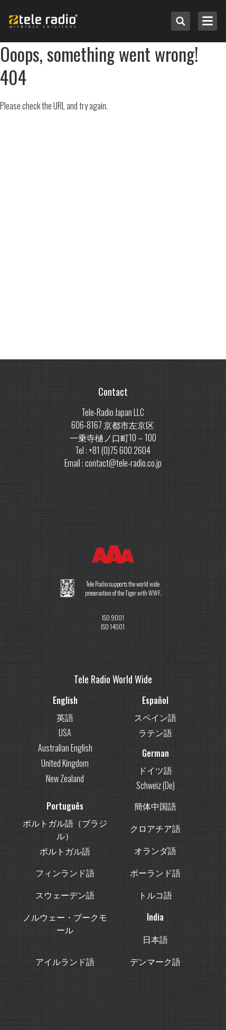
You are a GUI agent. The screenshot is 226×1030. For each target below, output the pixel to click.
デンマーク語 (155, 961)
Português (64, 806)
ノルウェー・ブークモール (65, 923)
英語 (64, 717)
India (155, 917)
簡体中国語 (155, 806)
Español (155, 700)
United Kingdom (65, 763)
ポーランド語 (155, 872)
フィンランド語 (65, 872)
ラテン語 (155, 732)
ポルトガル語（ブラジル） (65, 829)
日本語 (155, 939)
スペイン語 (155, 717)
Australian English (65, 747)
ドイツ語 (155, 770)
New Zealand (65, 778)
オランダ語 (155, 850)
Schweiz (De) (155, 785)
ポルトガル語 (65, 851)
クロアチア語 (155, 828)
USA (65, 732)
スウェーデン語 (65, 894)
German (155, 753)
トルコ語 (155, 894)
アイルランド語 (65, 961)
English (65, 700)
